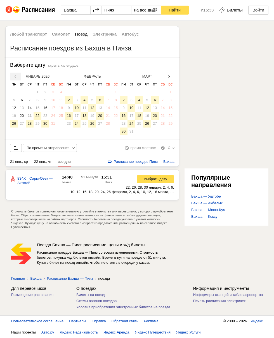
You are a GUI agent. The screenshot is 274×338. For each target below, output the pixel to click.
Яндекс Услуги (188, 332)
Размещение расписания (32, 295)
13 (22, 108)
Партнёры (77, 321)
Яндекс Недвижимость (79, 332)
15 (37, 108)
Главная (18, 278)
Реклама (151, 321)
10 (53, 100)
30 (45, 123)
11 (61, 100)
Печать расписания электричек (219, 301)
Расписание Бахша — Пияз (70, 278)
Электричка (105, 34)
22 (37, 116)
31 (53, 123)
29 (37, 123)
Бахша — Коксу (204, 216)
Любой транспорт (28, 34)
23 (45, 116)
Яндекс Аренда (116, 332)
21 (30, 116)
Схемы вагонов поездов (96, 301)
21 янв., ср (19, 161)
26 (14, 123)
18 (61, 108)
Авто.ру (47, 332)
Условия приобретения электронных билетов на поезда (123, 307)
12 (14, 108)
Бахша (66, 182)
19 (14, 116)
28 (30, 123)
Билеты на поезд (90, 295)
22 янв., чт (43, 161)
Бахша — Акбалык (207, 203)
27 (22, 123)
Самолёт (61, 34)
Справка (99, 321)
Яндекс (257, 321)
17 (53, 108)
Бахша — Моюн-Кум (208, 210)
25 (61, 116)
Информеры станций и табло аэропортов (228, 295)
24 (53, 116)
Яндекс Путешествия (153, 332)
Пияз (108, 182)
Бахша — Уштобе (206, 196)
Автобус (130, 34)
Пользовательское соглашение (37, 321)
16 (45, 108)
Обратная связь (125, 321)
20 (22, 116)
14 (30, 108)
